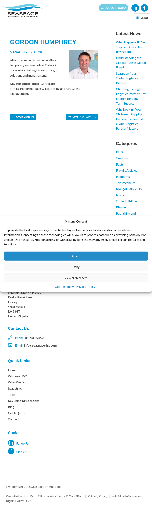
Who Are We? (17, 376)
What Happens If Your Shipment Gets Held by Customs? (131, 46)
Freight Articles (126, 170)
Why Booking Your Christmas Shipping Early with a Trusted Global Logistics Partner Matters (129, 118)
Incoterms (123, 176)
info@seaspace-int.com (40, 345)
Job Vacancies (125, 183)
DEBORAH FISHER (23, 117)
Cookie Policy (64, 286)
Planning (122, 207)
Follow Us (19, 443)
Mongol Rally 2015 (129, 189)
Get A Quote (16, 413)
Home (12, 370)
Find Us (17, 451)
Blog (11, 407)
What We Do (17, 382)
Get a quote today (113, 7)
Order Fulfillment (128, 201)
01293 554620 (35, 338)
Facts (120, 164)
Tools (11, 394)
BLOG (120, 152)
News (120, 195)
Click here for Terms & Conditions (61, 496)
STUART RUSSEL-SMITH (82, 117)
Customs (122, 158)
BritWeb (29, 496)
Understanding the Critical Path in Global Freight (131, 62)
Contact (13, 419)
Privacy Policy (85, 286)
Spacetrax (15, 388)
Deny (76, 267)
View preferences (76, 278)
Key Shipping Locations (23, 400)
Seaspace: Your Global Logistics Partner (127, 78)
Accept (76, 256)
